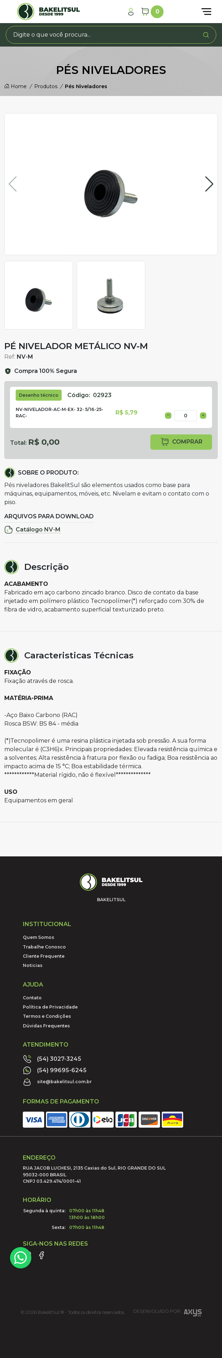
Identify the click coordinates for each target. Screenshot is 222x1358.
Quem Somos (38, 937)
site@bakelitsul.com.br (57, 1082)
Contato (32, 997)
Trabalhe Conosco (44, 947)
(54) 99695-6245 (55, 1070)
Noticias (32, 965)
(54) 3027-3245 (52, 1059)
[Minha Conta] (131, 11)
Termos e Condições (47, 1016)
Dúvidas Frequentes (46, 1025)
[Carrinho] (152, 11)
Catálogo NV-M (32, 529)
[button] (209, 184)
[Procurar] (205, 35)
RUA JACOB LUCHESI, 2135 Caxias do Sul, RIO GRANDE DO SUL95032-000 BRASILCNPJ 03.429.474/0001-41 (94, 1174)
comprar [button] (181, 442)
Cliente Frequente (43, 956)
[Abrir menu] (206, 11)
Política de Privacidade (50, 1007)
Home (15, 86)
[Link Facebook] (41, 1255)
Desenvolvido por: (167, 1313)
